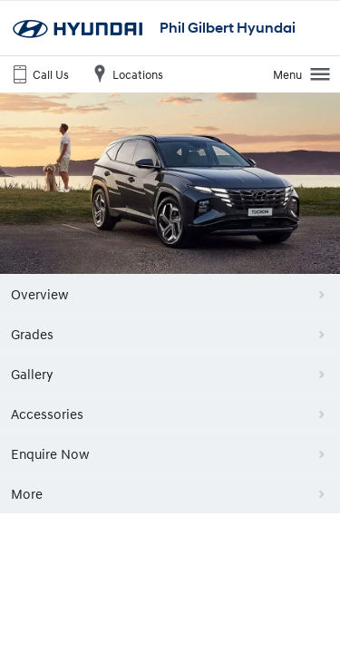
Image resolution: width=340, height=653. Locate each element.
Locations (126, 73)
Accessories (47, 413)
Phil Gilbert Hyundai (228, 27)
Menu (302, 73)
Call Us (39, 73)
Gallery (32, 373)
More (27, 493)
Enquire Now (50, 453)
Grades (32, 334)
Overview (40, 294)
